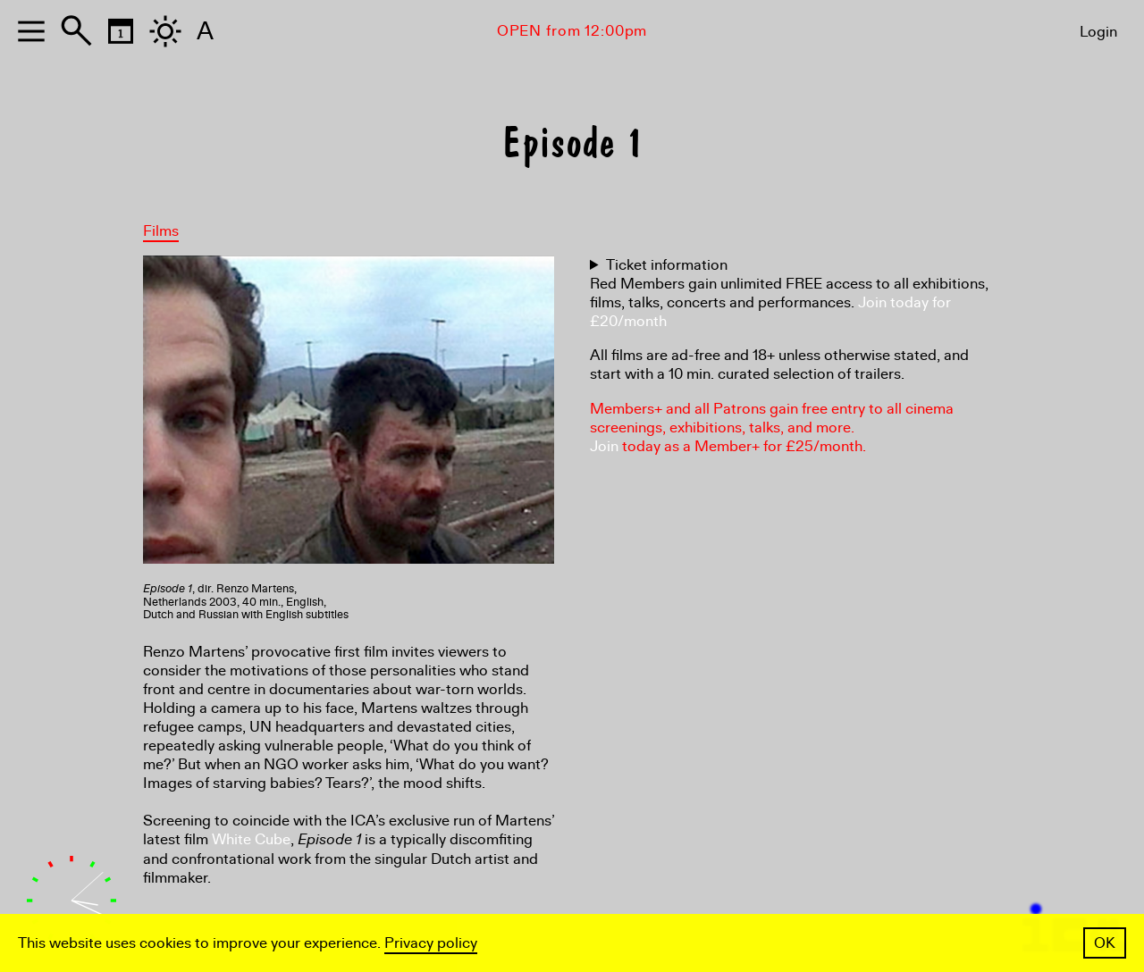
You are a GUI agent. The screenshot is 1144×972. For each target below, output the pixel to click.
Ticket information (667, 265)
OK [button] (1104, 943)
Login (1098, 31)
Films (161, 231)
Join (604, 446)
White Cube (251, 839)
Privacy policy (430, 943)
